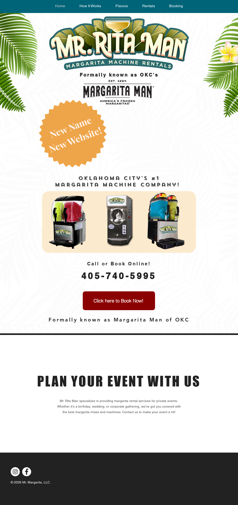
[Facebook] (26, 471)
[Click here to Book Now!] (119, 300)
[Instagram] (15, 471)
